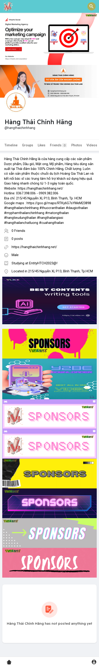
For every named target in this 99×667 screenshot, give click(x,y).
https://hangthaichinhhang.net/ (34, 247)
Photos (76, 145)
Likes (41, 145)
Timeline (11, 145)
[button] (91, 6)
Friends (58, 145)
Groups (27, 145)
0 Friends (18, 231)
